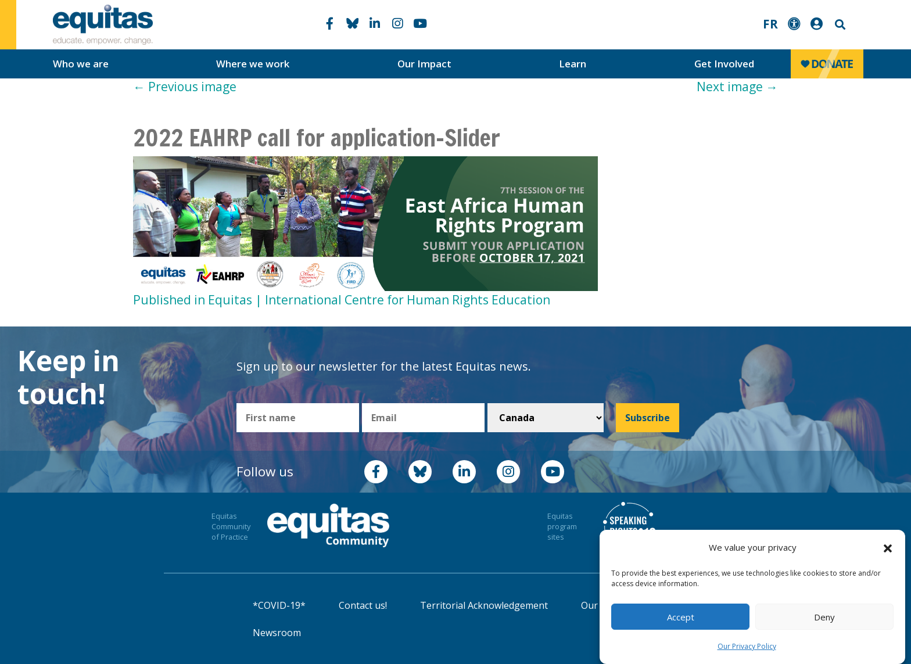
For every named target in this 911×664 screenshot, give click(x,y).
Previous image (184, 86)
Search (839, 25)
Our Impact (424, 63)
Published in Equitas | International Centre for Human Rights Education (341, 300)
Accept (680, 617)
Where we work (252, 63)
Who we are (81, 63)
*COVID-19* (279, 605)
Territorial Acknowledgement (484, 605)
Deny (824, 617)
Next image (737, 86)
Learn (572, 63)
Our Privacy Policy (747, 646)
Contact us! (363, 605)
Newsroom (277, 632)
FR (770, 24)
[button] (888, 548)
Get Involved (724, 63)
